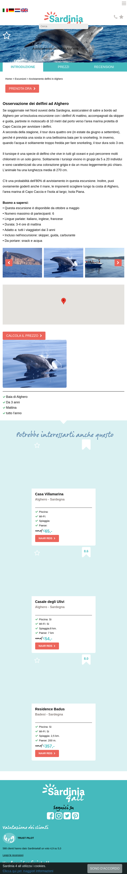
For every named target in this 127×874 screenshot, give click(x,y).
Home (8, 78)
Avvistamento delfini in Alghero (46, 78)
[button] (63, 301)
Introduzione (23, 67)
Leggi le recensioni (13, 855)
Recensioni (104, 67)
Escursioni (20, 78)
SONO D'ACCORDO (105, 868)
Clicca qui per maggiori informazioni (28, 871)
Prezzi (63, 67)
